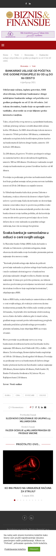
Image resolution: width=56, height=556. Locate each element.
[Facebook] (26, 3)
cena (18, 395)
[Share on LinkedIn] (42, 407)
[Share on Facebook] (36, 407)
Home (5, 55)
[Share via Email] (45, 407)
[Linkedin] (30, 3)
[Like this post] (33, 407)
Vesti (16, 55)
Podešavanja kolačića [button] (15, 549)
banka (8, 395)
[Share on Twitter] (39, 407)
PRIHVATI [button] (34, 549)
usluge (42, 395)
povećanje (29, 395)
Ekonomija (29, 55)
